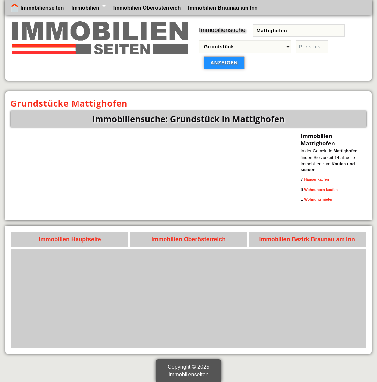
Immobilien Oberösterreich (147, 8)
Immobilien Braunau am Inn (223, 8)
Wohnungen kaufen (321, 189)
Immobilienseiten (42, 8)
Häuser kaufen (316, 179)
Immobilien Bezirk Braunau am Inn (307, 239)
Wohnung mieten (318, 199)
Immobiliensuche (222, 29)
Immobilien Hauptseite (70, 239)
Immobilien (85, 8)
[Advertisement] (188, 299)
